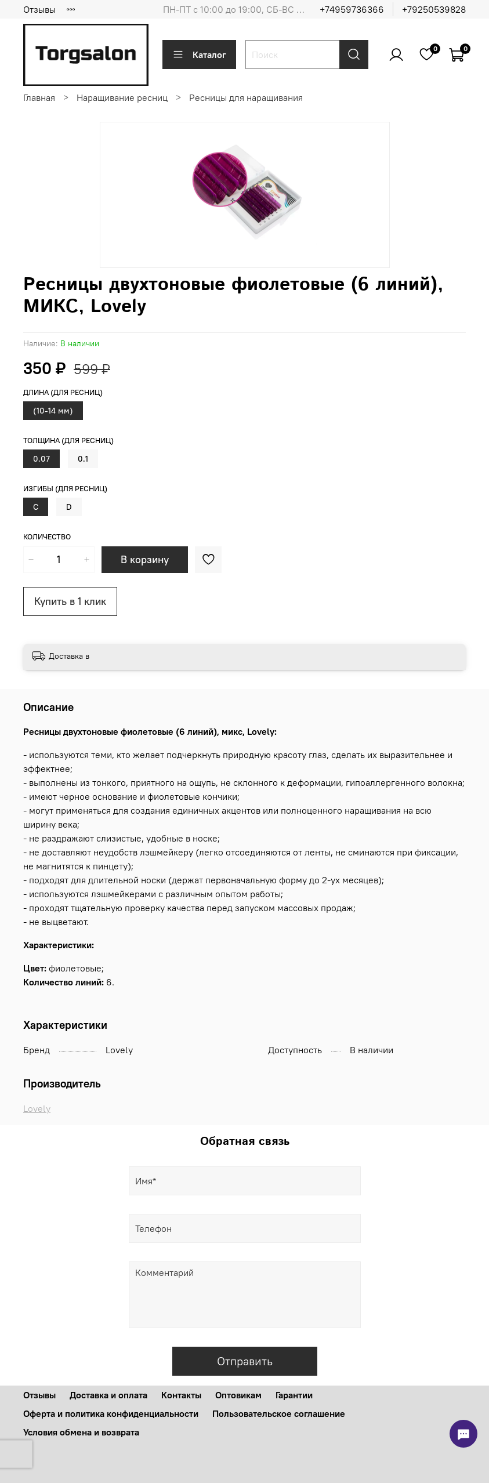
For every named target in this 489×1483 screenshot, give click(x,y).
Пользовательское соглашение (278, 1413)
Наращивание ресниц (122, 97)
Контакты (181, 1395)
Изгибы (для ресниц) (65, 488)
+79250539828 (434, 9)
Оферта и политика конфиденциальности (110, 1413)
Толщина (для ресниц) (68, 440)
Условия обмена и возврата (81, 1432)
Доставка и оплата (108, 1395)
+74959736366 (352, 9)
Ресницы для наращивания (246, 97)
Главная (39, 97)
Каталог (199, 54)
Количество (47, 536)
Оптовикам (238, 1395)
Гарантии (294, 1395)
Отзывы (39, 9)
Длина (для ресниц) (63, 392)
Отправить (245, 1361)
